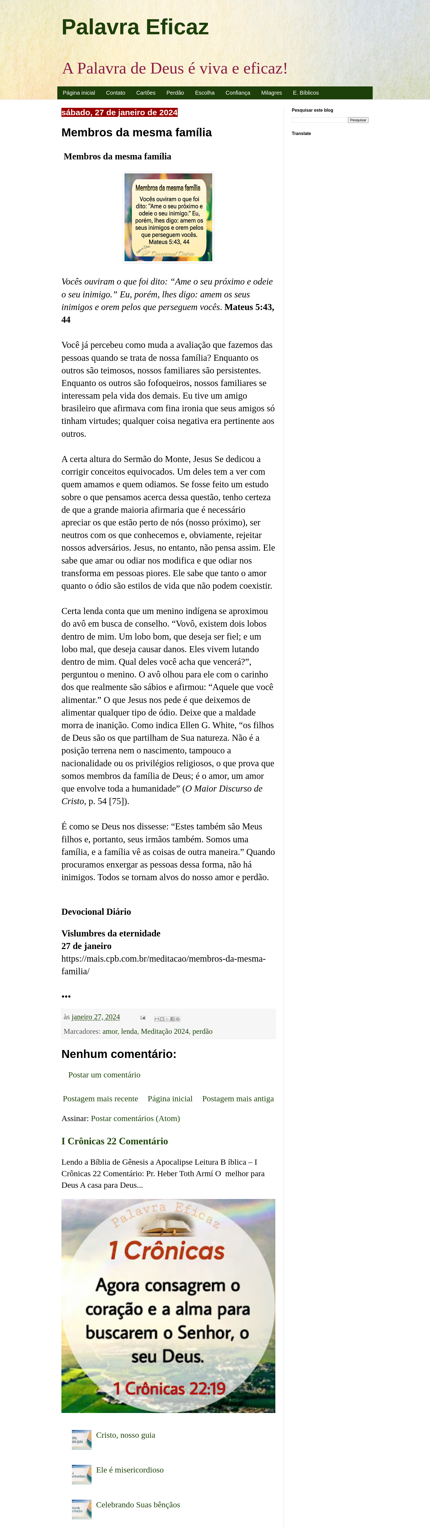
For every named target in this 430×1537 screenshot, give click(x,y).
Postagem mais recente (100, 1098)
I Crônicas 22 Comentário (114, 1141)
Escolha (204, 93)
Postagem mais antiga (238, 1098)
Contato (115, 93)
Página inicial (79, 93)
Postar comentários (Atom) (135, 1118)
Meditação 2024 (165, 1031)
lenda (129, 1031)
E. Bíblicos (306, 93)
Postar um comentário (104, 1074)
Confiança (238, 93)
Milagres (271, 93)
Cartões (145, 93)
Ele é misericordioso (130, 1469)
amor (110, 1031)
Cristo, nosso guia (125, 1434)
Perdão (175, 93)
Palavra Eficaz (135, 27)
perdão (203, 1031)
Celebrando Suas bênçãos (138, 1504)
